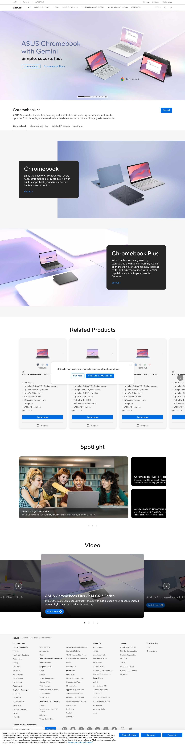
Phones (16, 651)
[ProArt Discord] (130, 729)
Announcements (99, 655)
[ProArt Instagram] (122, 729)
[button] (146, 2)
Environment (167, 2)
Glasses (42, 655)
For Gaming (17, 682)
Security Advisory (127, 667)
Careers (96, 651)
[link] (17, 7)
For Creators (18, 674)
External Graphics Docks (48, 690)
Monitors (16, 694)
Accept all (172, 735)
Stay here (77, 376)
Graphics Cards (45, 667)
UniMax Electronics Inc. (102, 674)
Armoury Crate (99, 709)
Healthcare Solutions (21, 655)
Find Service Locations (128, 651)
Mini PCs (16, 717)
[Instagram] (64, 729)
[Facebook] (81, 729)
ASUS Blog (97, 705)
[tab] (84, 97)
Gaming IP (70, 717)
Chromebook (46, 638)
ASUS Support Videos (128, 670)
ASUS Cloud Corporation (103, 670)
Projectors (17, 698)
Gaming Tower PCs (20, 709)
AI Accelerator (45, 694)
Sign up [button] (50, 729)
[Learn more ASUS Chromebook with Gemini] (92, 99)
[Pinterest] (106, 729)
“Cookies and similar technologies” (80, 742)
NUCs (15, 713)
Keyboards (70, 674)
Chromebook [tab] (20, 126)
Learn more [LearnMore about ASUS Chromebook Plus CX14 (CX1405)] (92, 417)
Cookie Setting (129, 735)
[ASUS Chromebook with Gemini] (56, 47)
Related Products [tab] (60, 126)
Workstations (44, 647)
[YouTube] (73, 729)
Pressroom (97, 663)
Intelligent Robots (73, 651)
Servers (69, 663)
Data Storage (44, 686)
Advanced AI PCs (100, 686)
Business (155, 2)
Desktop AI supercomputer (76, 659)
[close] (130, 365)
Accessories (17, 659)
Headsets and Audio (73, 682)
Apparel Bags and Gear (75, 690)
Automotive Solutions (101, 697)
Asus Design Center (100, 690)
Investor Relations (100, 659)
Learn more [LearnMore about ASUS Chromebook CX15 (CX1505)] (142, 417)
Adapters (43, 715)
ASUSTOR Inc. (98, 667)
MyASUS (123, 674)
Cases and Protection (74, 694)
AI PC (95, 682)
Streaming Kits (71, 686)
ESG (148, 647)
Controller (70, 709)
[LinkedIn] (97, 729)
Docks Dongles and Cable (76, 701)
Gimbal (69, 713)
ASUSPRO (97, 694)
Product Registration (128, 655)
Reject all (150, 735)
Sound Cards (44, 697)
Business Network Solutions (76, 647)
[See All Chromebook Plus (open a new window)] (116, 282)
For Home (16, 667)
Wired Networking (46, 719)
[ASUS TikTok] (114, 729)
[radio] (37, 365)
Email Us (123, 659)
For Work (16, 671)
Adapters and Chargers (75, 697)
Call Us (123, 663)
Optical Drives (44, 682)
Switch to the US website (100, 376)
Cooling (42, 674)
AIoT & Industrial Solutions (76, 655)
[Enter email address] (28, 729)
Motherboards (45, 663)
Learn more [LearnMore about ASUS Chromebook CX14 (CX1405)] (42, 417)
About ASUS (98, 647)
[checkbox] (42, 425)
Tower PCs (17, 705)
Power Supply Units (46, 678)
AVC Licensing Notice (101, 701)
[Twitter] (89, 729)
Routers (42, 705)
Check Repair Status (128, 647)
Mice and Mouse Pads (74, 678)
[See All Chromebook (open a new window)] (28, 191)
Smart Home (71, 667)
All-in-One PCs (18, 702)
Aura (95, 713)
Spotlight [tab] (78, 126)
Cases (41, 670)
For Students (18, 678)
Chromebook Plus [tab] (39, 126)
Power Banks (71, 705)
